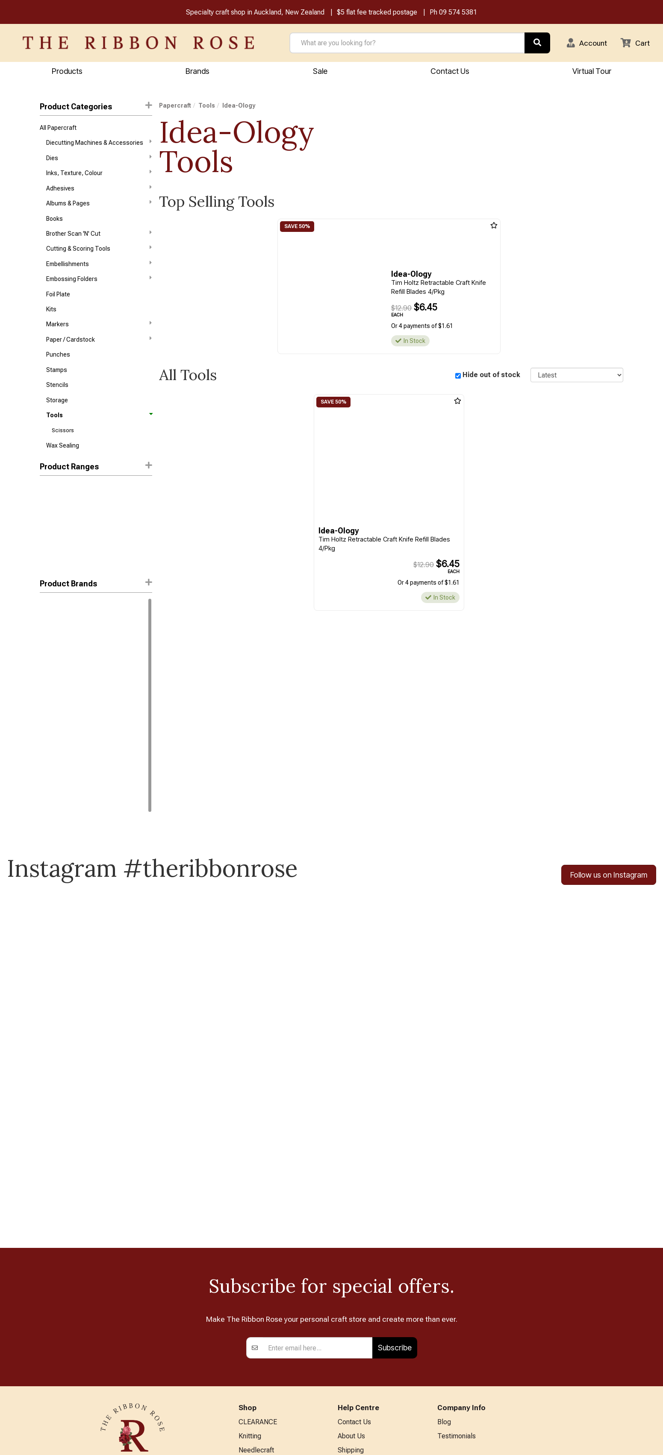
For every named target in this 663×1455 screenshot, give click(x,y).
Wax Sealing (62, 448)
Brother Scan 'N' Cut (99, 234)
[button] (586, 42)
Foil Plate (58, 295)
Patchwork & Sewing (269, 1347)
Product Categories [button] (96, 106)
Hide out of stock (491, 375)
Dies (99, 158)
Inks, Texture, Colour (99, 173)
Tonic (47, 670)
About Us (351, 1277)
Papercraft (175, 105)
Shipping (351, 1290)
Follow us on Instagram (608, 877)
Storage (57, 402)
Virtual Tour (355, 1386)
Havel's (49, 715)
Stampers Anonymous (69, 792)
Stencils (57, 387)
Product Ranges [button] (96, 469)
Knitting (250, 1277)
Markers (99, 325)
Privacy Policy (358, 1318)
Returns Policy (359, 1304)
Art (243, 1304)
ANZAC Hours (358, 1372)
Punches (58, 356)
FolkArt (49, 700)
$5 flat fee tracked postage (377, 12)
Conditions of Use (364, 1333)
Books (54, 219)
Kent (46, 761)
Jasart (49, 731)
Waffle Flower (58, 685)
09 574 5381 (458, 12)
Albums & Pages (99, 204)
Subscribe (395, 1188)
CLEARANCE (258, 1263)
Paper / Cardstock (99, 341)
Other (247, 1389)
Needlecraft (256, 1290)
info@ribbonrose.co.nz (132, 1351)
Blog (444, 1263)
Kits (51, 310)
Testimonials (456, 1277)
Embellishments (99, 265)
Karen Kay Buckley (64, 746)
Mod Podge (55, 776)
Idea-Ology (56, 624)
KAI (44, 639)
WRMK (48, 807)
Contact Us (449, 71)
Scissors (63, 433)
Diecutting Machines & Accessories (99, 142)
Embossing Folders (99, 280)
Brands (197, 71)
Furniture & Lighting (267, 1361)
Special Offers (260, 1417)
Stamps (56, 372)
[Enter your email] (318, 1188)
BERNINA (253, 1333)
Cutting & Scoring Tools (99, 249)
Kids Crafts (255, 1375)
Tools (99, 417)
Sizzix (48, 654)
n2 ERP (616, 1440)
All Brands (253, 1403)
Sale (320, 71)
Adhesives (99, 188)
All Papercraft (58, 127)
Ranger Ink (54, 609)
